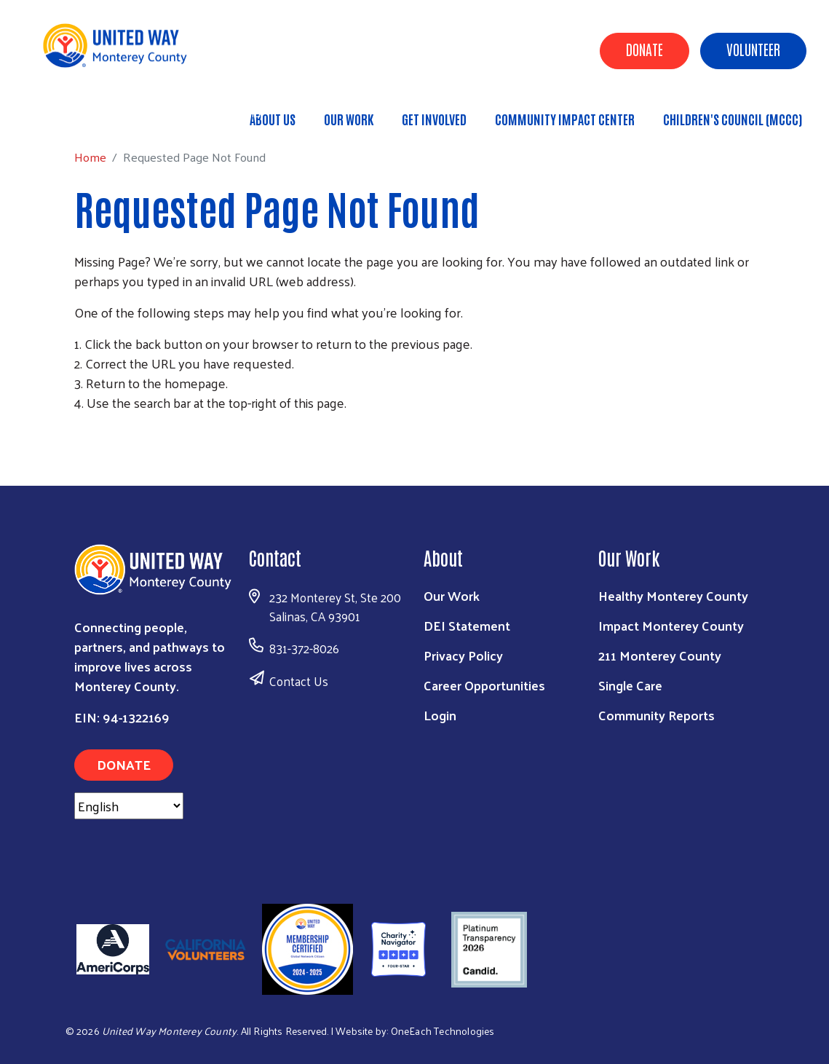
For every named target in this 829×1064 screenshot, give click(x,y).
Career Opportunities (484, 685)
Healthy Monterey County (673, 595)
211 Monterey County (659, 655)
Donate (644, 48)
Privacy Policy (463, 655)
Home (85, 112)
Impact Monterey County (671, 625)
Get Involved (434, 118)
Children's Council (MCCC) (732, 118)
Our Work (348, 118)
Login (440, 715)
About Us (272, 118)
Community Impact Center (565, 118)
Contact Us (298, 681)
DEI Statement (467, 625)
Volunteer (753, 48)
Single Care (630, 685)
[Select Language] (128, 805)
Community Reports (656, 715)
